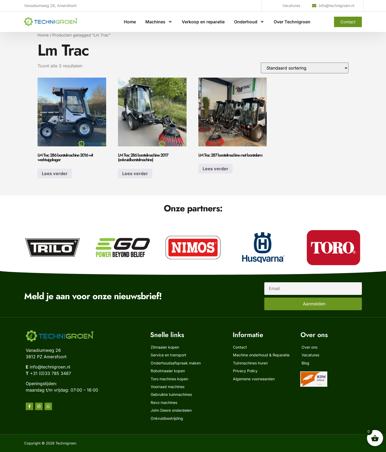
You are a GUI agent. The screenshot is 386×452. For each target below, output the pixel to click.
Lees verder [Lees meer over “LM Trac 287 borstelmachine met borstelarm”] (215, 168)
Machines (158, 22)
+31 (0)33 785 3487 (50, 373)
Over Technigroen (292, 21)
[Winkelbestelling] (304, 68)
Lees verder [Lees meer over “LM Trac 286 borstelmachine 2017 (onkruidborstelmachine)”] (135, 173)
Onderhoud (249, 22)
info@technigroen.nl (50, 367)
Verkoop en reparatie (203, 21)
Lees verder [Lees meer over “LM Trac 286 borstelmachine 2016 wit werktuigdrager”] (55, 173)
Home (130, 21)
